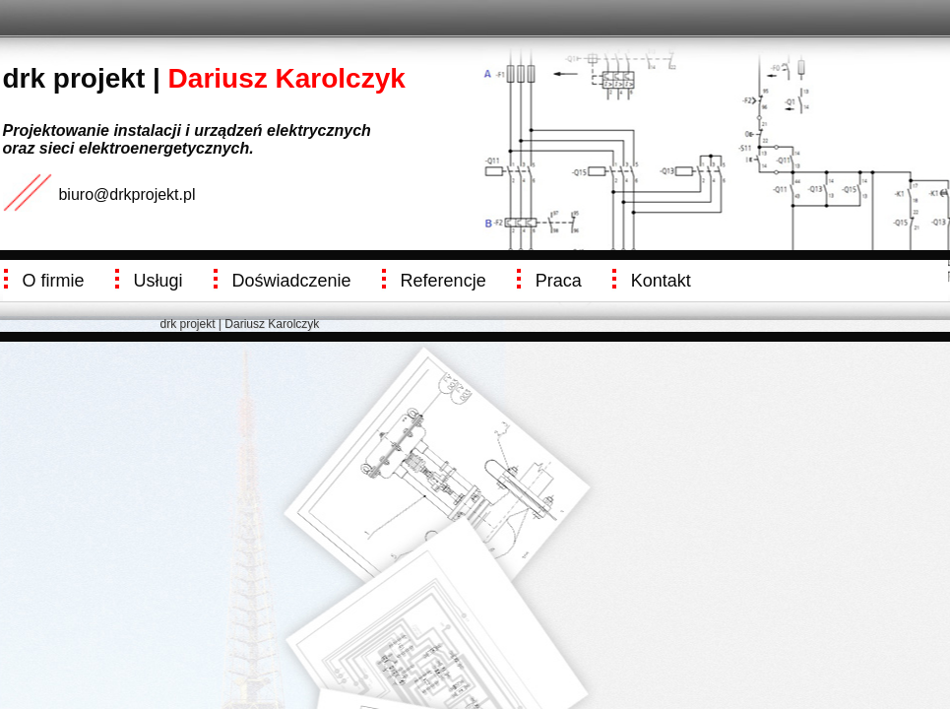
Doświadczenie (291, 280)
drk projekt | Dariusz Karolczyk (240, 324)
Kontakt (661, 280)
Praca (559, 280)
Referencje (443, 280)
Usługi (158, 280)
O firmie (54, 280)
